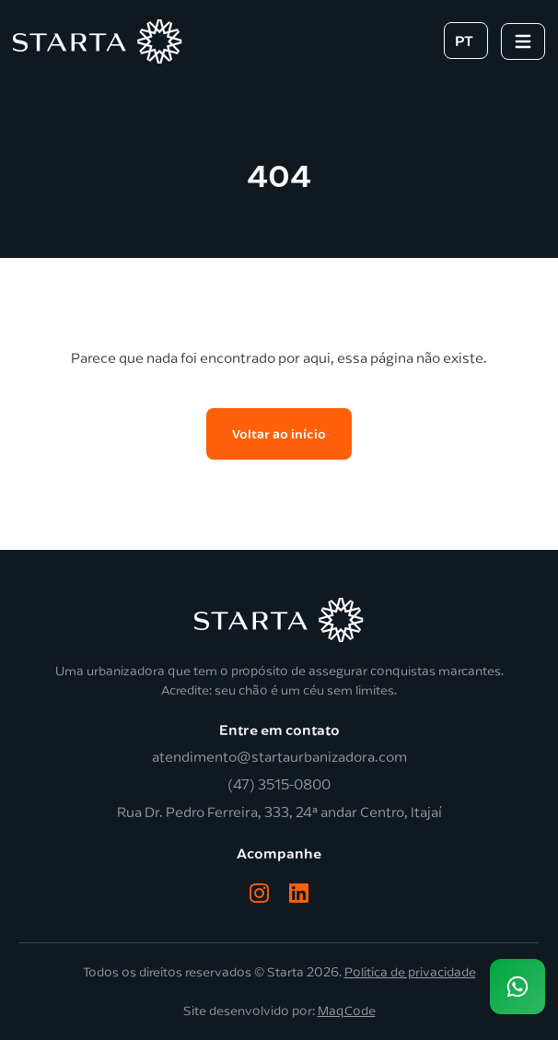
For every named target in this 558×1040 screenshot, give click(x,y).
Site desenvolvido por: (279, 1011)
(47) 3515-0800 (279, 785)
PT (464, 40)
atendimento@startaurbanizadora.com (279, 757)
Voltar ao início (279, 433)
